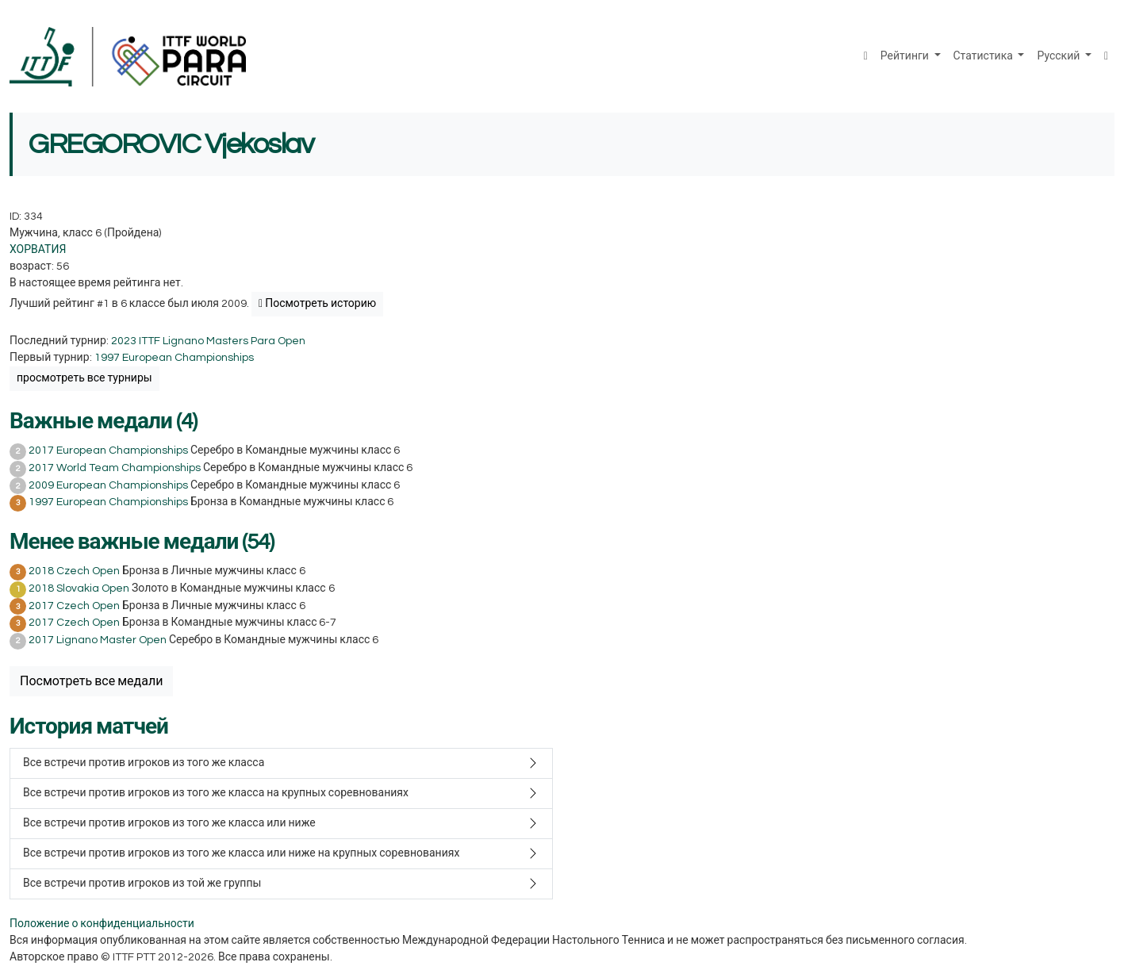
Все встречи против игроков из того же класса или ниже (169, 823)
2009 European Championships (108, 485)
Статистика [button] (984, 56)
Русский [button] (1059, 56)
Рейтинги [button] (905, 56)
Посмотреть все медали (91, 681)
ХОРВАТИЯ (38, 249)
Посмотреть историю (317, 303)
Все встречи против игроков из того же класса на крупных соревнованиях (216, 793)
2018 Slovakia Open (79, 588)
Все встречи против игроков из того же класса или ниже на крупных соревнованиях (241, 853)
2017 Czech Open (74, 605)
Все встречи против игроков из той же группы (142, 883)
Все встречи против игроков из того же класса (143, 763)
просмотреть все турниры (84, 378)
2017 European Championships (108, 450)
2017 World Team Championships (115, 467)
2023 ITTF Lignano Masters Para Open (208, 341)
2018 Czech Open (74, 571)
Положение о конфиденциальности (102, 924)
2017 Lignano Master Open (98, 640)
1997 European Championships (174, 357)
